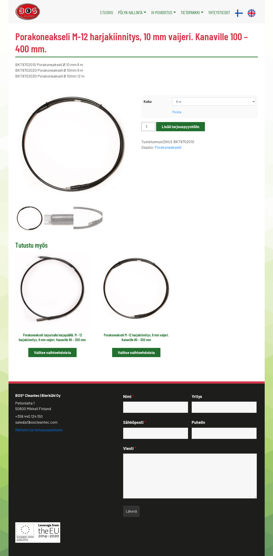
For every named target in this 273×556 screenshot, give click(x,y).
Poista (176, 112)
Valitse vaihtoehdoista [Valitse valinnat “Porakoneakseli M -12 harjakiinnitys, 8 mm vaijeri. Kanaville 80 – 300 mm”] (136, 352)
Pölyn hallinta (130, 12)
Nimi (128, 396)
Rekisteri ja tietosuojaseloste (38, 429)
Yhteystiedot (219, 12)
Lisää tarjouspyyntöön (180, 126)
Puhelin (198, 422)
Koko (148, 101)
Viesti (129, 448)
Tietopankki (190, 12)
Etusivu (106, 12)
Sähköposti (134, 422)
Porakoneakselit (168, 147)
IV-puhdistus (161, 12)
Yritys (197, 396)
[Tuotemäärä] (148, 126)
